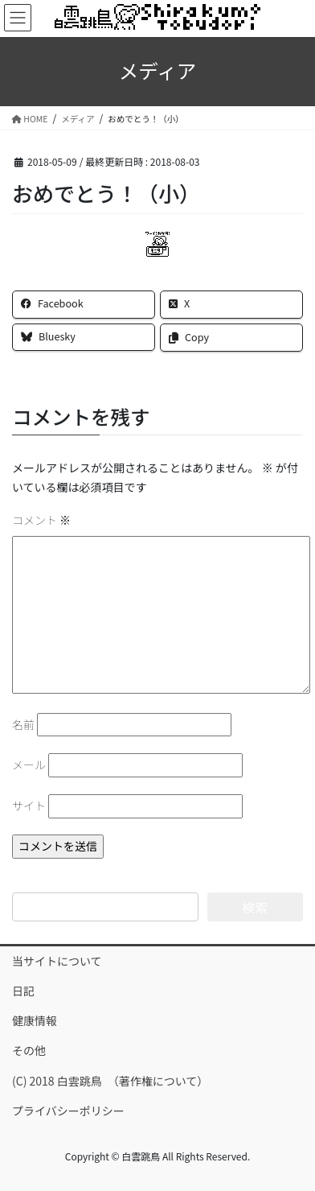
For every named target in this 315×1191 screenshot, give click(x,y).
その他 (29, 1050)
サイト (29, 805)
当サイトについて (57, 961)
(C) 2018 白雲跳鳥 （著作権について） (110, 1081)
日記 (23, 991)
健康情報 (34, 1020)
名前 (23, 724)
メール (29, 764)
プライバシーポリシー (68, 1110)
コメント (41, 520)
